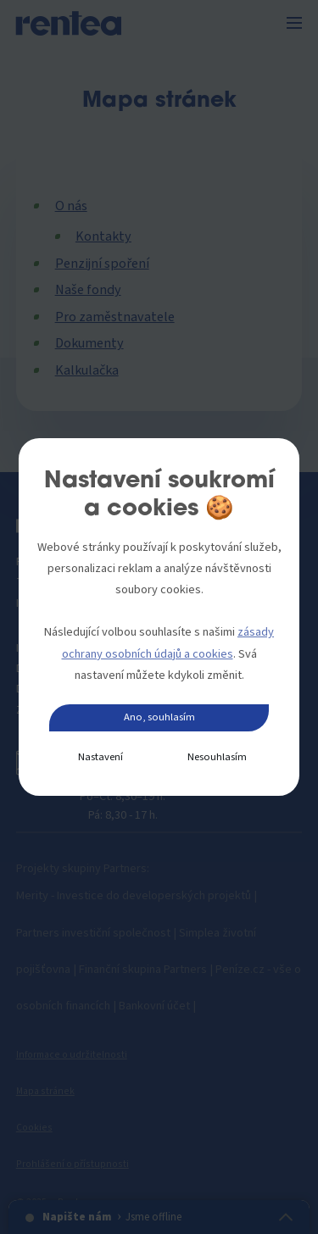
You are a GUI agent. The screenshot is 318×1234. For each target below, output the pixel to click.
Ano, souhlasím (159, 717)
